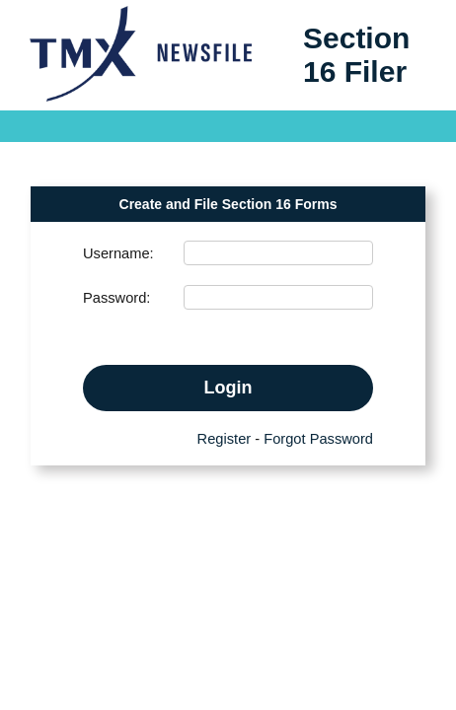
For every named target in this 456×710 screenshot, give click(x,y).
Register (224, 439)
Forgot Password (318, 439)
